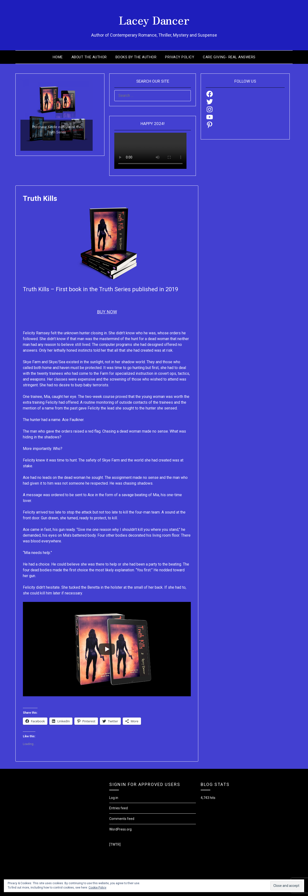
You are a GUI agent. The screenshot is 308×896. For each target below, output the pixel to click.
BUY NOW (107, 312)
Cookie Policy (97, 887)
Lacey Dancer (154, 19)
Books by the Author (136, 57)
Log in (113, 798)
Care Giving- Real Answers (229, 57)
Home (58, 57)
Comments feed (121, 819)
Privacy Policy (179, 57)
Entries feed (118, 808)
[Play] (107, 649)
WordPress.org (120, 829)
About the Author (89, 57)
